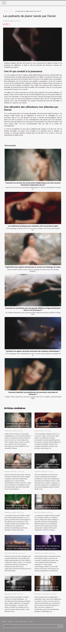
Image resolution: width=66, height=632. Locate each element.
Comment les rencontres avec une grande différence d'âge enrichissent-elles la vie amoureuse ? (33, 309)
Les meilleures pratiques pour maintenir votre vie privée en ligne (33, 226)
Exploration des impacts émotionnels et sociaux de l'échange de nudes (33, 267)
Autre (11, 11)
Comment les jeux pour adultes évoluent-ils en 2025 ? (16, 508)
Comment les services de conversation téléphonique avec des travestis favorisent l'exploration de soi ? (33, 184)
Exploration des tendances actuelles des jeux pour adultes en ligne (48, 548)
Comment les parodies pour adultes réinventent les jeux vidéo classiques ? (18, 548)
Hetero (10, 622)
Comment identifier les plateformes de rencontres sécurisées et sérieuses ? (33, 393)
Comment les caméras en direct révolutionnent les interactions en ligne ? (47, 589)
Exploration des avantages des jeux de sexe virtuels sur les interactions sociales (48, 467)
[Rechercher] (30, 626)
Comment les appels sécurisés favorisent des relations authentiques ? (33, 351)
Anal (16, 622)
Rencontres (23, 622)
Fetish (4, 622)
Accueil (5, 11)
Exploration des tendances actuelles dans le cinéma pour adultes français (48, 508)
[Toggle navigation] (4, 2)
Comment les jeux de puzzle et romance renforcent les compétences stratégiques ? (18, 590)
